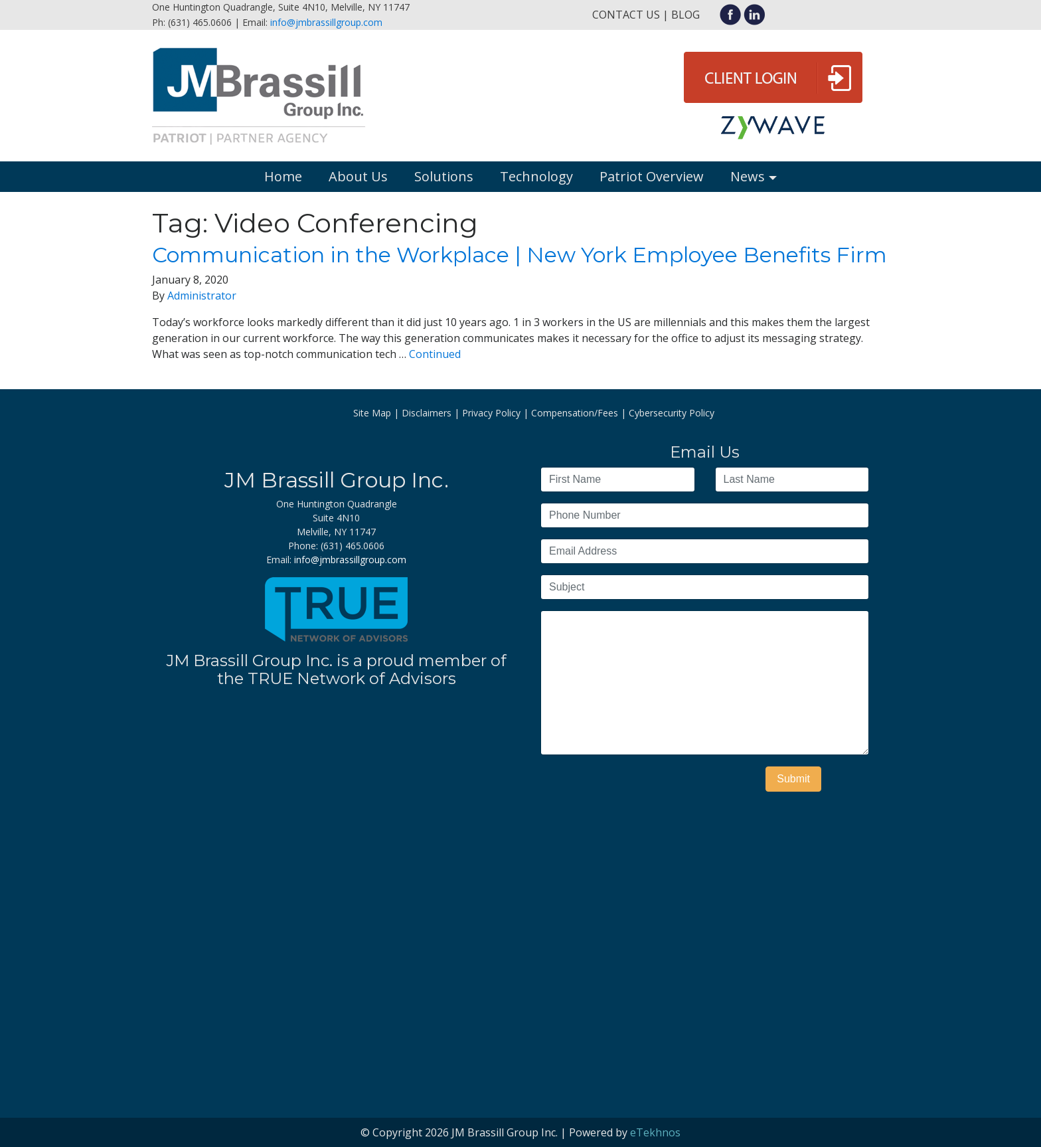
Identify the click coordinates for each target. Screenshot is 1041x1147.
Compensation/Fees (574, 412)
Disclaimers (426, 412)
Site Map (372, 412)
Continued (435, 354)
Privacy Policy (491, 412)
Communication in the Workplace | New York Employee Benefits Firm (519, 255)
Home (283, 176)
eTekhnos (655, 1132)
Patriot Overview (652, 176)
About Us (358, 176)
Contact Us (626, 14)
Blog (685, 14)
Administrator (201, 295)
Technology (536, 176)
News (747, 176)
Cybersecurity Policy (671, 412)
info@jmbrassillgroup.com (326, 22)
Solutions (443, 176)
